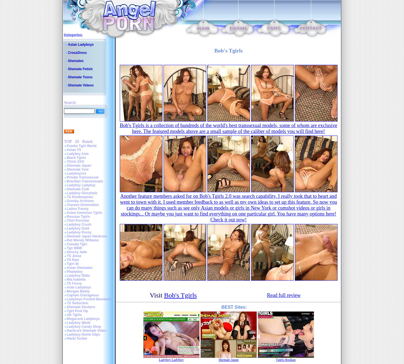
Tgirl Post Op (77, 311)
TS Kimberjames (80, 197)
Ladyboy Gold (78, 228)
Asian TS (74, 150)
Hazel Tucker (77, 338)
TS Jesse (74, 256)
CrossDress (77, 53)
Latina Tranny (78, 209)
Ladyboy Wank (78, 323)
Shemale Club (78, 189)
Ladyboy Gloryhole (82, 193)
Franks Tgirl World (82, 146)
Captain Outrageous (83, 295)
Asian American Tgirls (84, 213)
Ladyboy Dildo (78, 276)
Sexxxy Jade (77, 252)
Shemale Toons (80, 77)
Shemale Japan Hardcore (87, 236)
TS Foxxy (74, 283)
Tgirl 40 (73, 264)
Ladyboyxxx (76, 173)
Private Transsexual (82, 177)
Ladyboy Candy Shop (84, 327)
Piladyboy (75, 272)
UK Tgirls (74, 315)
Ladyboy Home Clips (83, 334)
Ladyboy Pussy (79, 232)
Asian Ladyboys (81, 45)
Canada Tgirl (77, 244)
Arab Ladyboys (79, 287)
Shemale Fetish (80, 69)
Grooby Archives (80, 201)
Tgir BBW (74, 248)
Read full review (284, 295)
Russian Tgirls (78, 217)
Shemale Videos (81, 85)
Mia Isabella (76, 279)
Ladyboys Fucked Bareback (89, 299)
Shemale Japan (79, 166)
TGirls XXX (75, 162)
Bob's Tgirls (180, 295)
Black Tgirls (76, 158)
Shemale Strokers (81, 307)
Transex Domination (83, 205)
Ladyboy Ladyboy (81, 185)
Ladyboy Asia (78, 154)
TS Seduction (77, 303)
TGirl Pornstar (78, 221)
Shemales (76, 61)
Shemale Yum (78, 169)
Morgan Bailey (78, 291)
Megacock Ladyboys (83, 319)
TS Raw (73, 260)
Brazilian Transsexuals (85, 181)
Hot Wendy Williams (83, 240)
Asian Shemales (80, 268)
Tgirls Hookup (285, 360)
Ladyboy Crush (79, 224)
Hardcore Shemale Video (86, 331)
